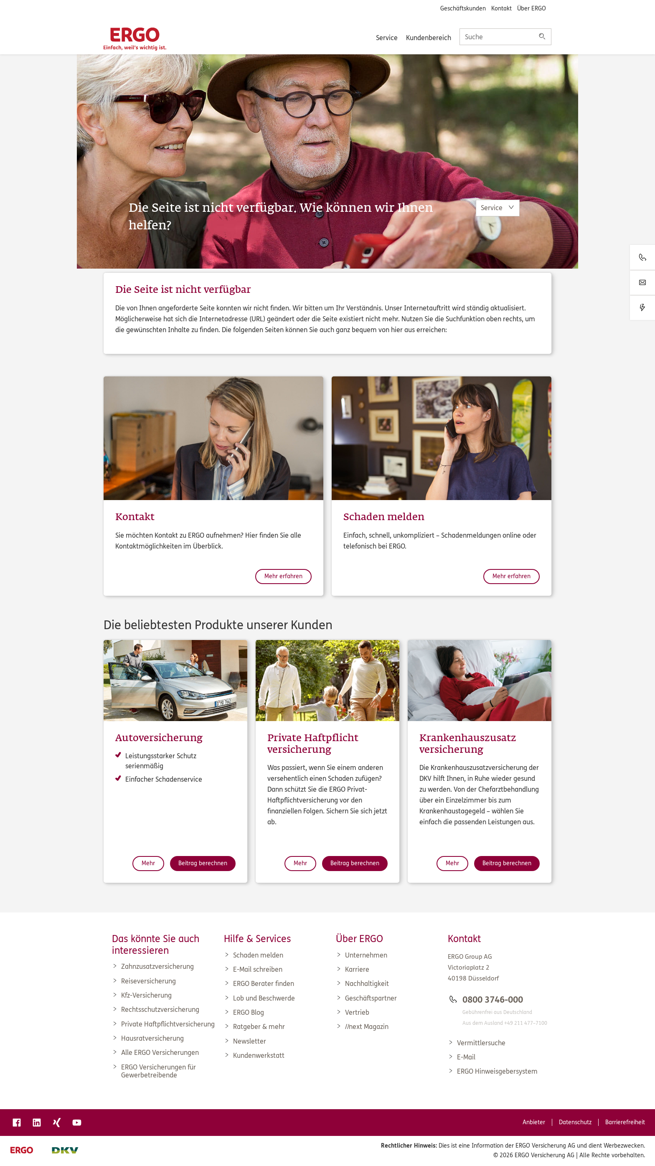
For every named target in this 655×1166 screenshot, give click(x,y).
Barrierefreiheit (625, 1122)
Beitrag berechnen (202, 863)
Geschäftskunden (463, 8)
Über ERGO (531, 8)
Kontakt (501, 8)
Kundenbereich (428, 38)
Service (387, 38)
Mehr (148, 863)
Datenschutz (575, 1122)
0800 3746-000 (492, 999)
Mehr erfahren (283, 576)
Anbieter (534, 1122)
